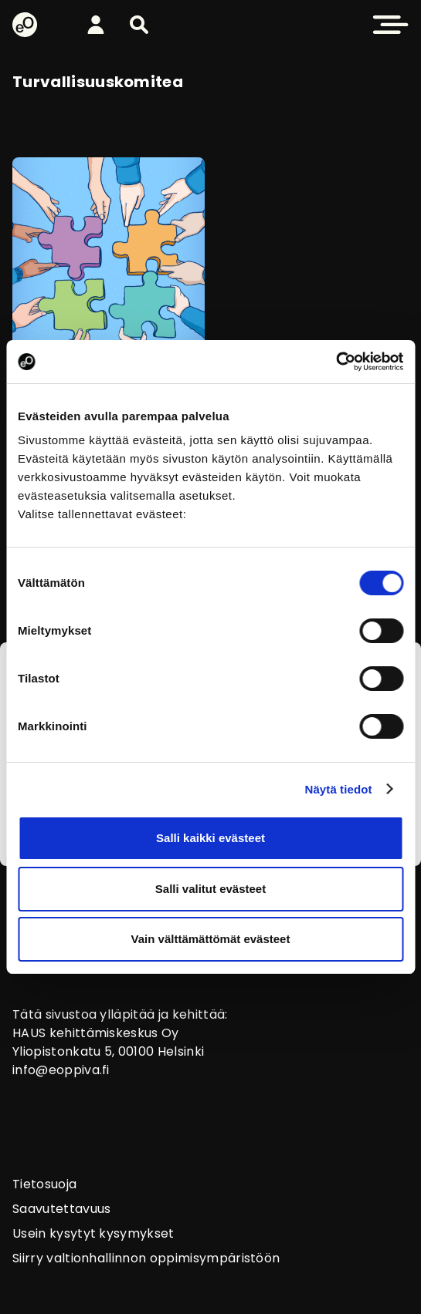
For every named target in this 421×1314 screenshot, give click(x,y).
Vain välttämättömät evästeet (210, 938)
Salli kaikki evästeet (210, 837)
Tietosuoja (44, 1184)
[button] (139, 24)
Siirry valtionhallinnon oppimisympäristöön (146, 1258)
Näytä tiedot (338, 789)
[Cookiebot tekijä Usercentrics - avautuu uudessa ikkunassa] (335, 362)
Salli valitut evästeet (210, 888)
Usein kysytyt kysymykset (93, 1233)
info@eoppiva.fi (61, 1070)
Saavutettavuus (61, 1209)
